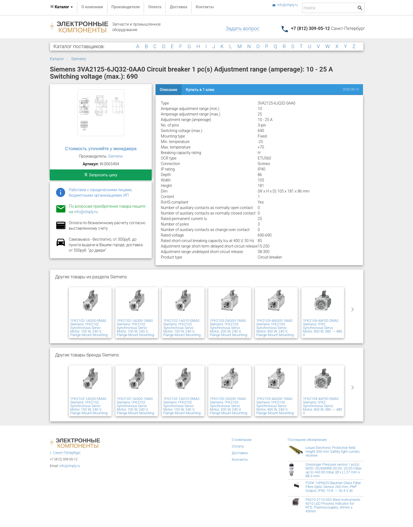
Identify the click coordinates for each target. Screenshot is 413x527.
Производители (126, 7)
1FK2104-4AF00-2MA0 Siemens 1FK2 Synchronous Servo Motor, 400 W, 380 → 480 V (322, 328)
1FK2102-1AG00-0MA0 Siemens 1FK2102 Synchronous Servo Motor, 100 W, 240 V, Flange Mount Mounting (89, 328)
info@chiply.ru (285, 5)
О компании (92, 7)
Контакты (205, 7)
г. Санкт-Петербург (65, 453)
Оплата (154, 7)
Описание (168, 89)
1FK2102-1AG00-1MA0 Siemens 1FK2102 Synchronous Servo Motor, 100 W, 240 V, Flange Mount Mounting (135, 328)
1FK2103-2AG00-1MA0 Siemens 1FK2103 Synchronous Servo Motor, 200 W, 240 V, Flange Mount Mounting (228, 328)
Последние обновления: (307, 440)
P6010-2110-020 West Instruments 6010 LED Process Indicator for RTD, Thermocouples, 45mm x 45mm (333, 505)
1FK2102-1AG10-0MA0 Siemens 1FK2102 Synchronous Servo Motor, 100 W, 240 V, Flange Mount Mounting (182, 328)
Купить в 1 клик (200, 89)
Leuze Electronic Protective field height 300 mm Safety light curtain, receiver (333, 451)
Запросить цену (100, 175)
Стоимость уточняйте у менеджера (101, 148)
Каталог (57, 59)
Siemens (78, 59)
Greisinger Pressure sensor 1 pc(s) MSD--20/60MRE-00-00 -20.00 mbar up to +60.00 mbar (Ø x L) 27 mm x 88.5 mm (334, 470)
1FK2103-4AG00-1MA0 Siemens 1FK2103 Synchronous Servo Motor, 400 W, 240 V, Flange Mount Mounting (275, 328)
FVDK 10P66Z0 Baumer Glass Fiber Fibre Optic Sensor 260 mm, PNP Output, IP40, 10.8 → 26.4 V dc (333, 487)
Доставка (178, 7)
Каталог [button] (61, 7)
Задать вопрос (242, 28)
